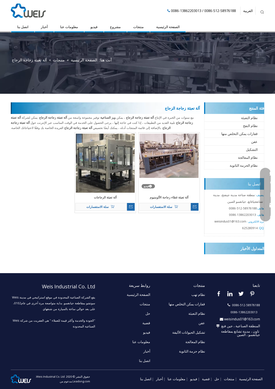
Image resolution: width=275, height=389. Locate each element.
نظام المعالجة (248, 157)
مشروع (115, 26)
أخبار (44, 26)
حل (147, 313)
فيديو (94, 26)
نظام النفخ (250, 125)
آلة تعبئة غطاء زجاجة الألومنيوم (169, 197)
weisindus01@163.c (227, 221)
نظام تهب (198, 294)
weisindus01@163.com (242, 319)
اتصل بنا (22, 26)
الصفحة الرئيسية (168, 26)
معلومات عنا (69, 26)
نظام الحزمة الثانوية (244, 165)
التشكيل (252, 149)
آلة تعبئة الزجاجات (105, 197)
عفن (254, 141)
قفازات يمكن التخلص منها (239, 133)
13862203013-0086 (242, 215)
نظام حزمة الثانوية (192, 351)
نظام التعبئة (249, 117)
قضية (146, 323)
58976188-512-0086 (243, 208)
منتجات (138, 26)
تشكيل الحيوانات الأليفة (188, 332)
